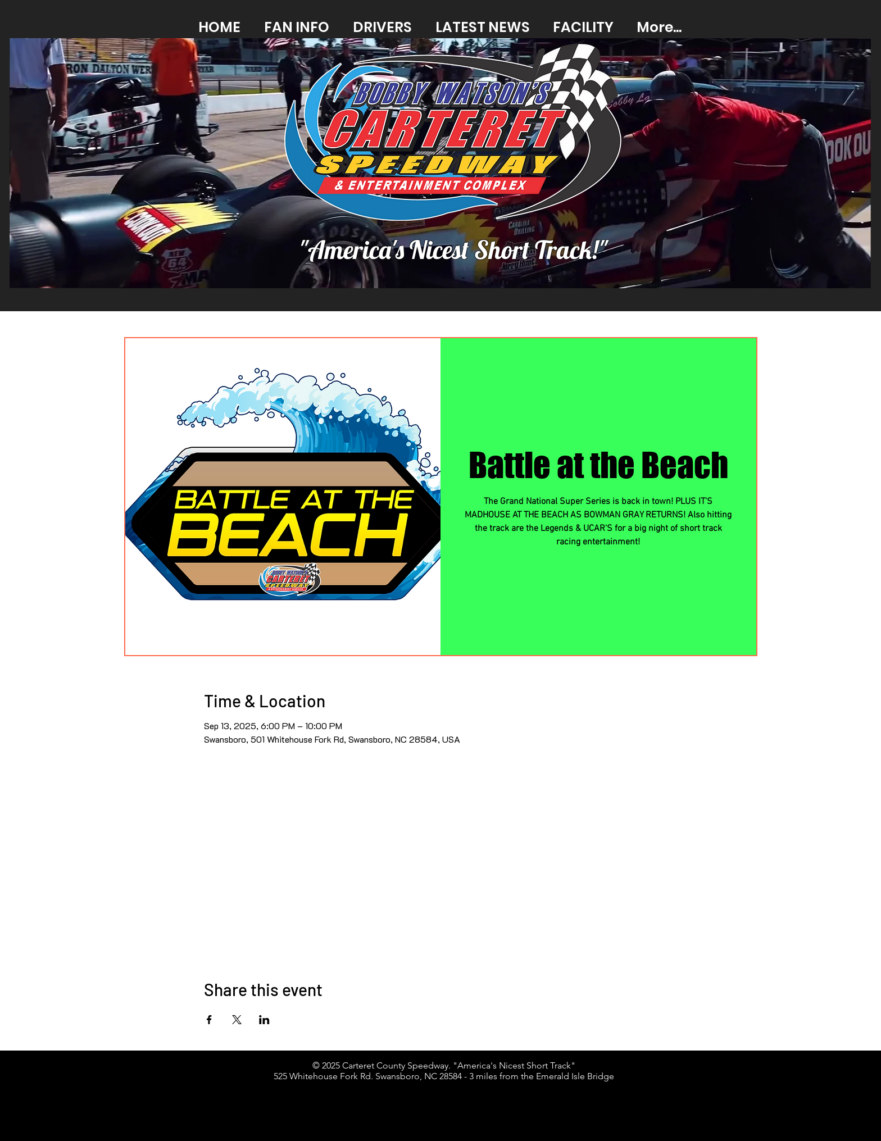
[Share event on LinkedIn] (264, 1019)
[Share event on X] (236, 1019)
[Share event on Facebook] (209, 1019)
